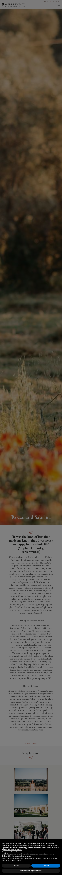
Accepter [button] (45, 865)
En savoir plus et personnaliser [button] (31, 870)
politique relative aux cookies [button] (12, 850)
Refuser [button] (16, 865)
